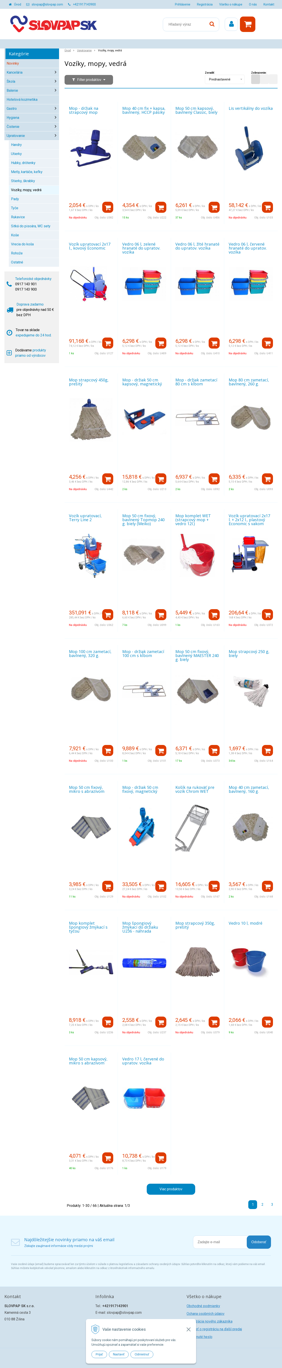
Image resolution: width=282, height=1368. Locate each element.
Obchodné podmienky (203, 1306)
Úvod (17, 4)
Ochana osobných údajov (205, 1314)
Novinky (13, 63)
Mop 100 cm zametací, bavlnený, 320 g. (90, 653)
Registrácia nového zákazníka (209, 1321)
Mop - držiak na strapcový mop (83, 110)
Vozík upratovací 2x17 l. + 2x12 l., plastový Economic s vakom (249, 519)
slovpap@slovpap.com (47, 4)
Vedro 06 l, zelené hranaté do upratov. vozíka (141, 248)
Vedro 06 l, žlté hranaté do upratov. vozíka (197, 246)
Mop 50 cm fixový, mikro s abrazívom (86, 789)
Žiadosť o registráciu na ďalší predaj (214, 1329)
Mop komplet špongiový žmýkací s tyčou (88, 927)
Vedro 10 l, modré (245, 923)
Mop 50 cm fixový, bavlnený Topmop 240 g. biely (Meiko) (143, 519)
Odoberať (258, 1242)
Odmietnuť (142, 1354)
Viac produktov (171, 1189)
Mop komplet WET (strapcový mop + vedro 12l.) (193, 519)
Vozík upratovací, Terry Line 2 (85, 517)
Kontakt (268, 4)
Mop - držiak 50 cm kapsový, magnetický (142, 381)
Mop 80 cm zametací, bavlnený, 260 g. (249, 381)
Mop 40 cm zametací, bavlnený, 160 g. (249, 789)
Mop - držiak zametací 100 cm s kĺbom (143, 653)
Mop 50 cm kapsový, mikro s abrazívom (88, 1061)
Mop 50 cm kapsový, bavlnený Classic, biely (196, 110)
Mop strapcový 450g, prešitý (89, 381)
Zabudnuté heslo (199, 1337)
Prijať (99, 1354)
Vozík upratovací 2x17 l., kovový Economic (89, 246)
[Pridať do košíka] (107, 207)
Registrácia (205, 4)
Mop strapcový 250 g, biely (249, 653)
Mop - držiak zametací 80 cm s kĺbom (196, 381)
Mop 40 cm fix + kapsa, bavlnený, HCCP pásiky (143, 110)
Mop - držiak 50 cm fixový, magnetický (140, 789)
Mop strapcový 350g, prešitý (195, 925)
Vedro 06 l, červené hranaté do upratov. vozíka (248, 248)
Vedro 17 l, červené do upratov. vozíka (143, 1061)
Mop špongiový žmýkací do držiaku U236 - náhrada (140, 927)
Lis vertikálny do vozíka (251, 108)
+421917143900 (84, 4)
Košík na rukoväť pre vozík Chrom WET (194, 789)
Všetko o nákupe (230, 4)
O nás (253, 4)
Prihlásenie (182, 4)
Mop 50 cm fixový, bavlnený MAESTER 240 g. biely (197, 655)
